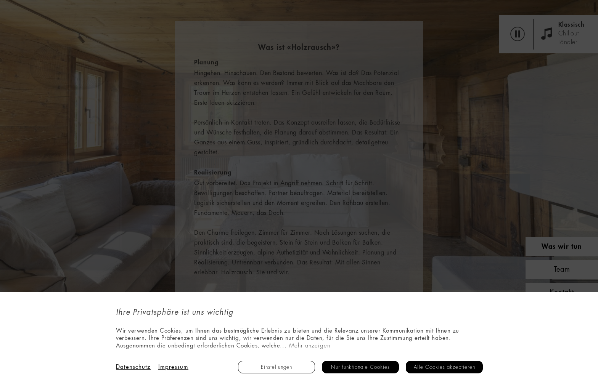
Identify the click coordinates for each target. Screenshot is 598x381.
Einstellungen (276, 367)
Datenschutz (133, 367)
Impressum (173, 367)
